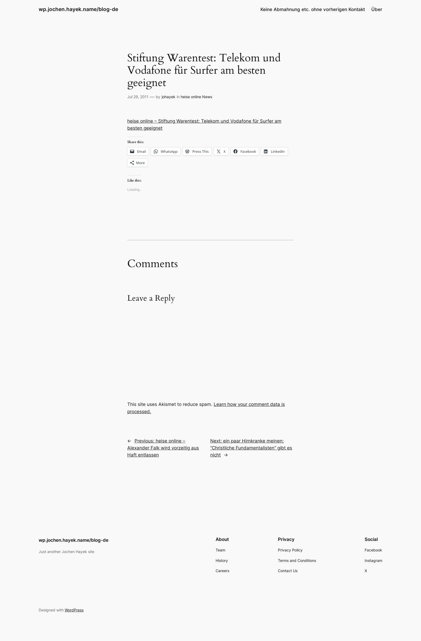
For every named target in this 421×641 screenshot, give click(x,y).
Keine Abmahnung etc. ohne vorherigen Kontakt (312, 9)
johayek (168, 96)
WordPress (74, 610)
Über (376, 9)
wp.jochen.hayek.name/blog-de (78, 9)
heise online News (196, 96)
